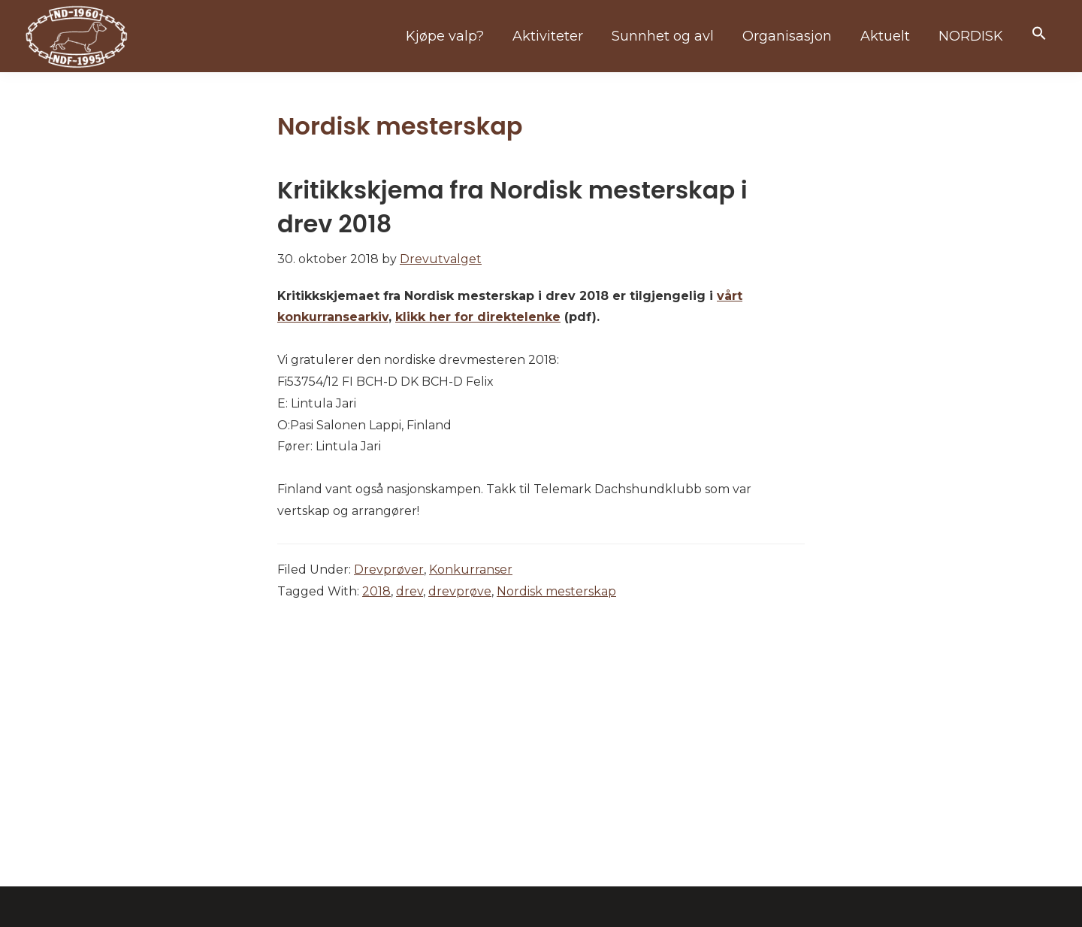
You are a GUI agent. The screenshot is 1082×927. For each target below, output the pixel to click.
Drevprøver (389, 569)
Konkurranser (470, 569)
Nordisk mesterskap (556, 591)
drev (409, 591)
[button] (1039, 34)
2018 (376, 591)
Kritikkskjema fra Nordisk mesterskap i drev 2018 (512, 207)
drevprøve (459, 591)
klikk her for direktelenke (478, 317)
